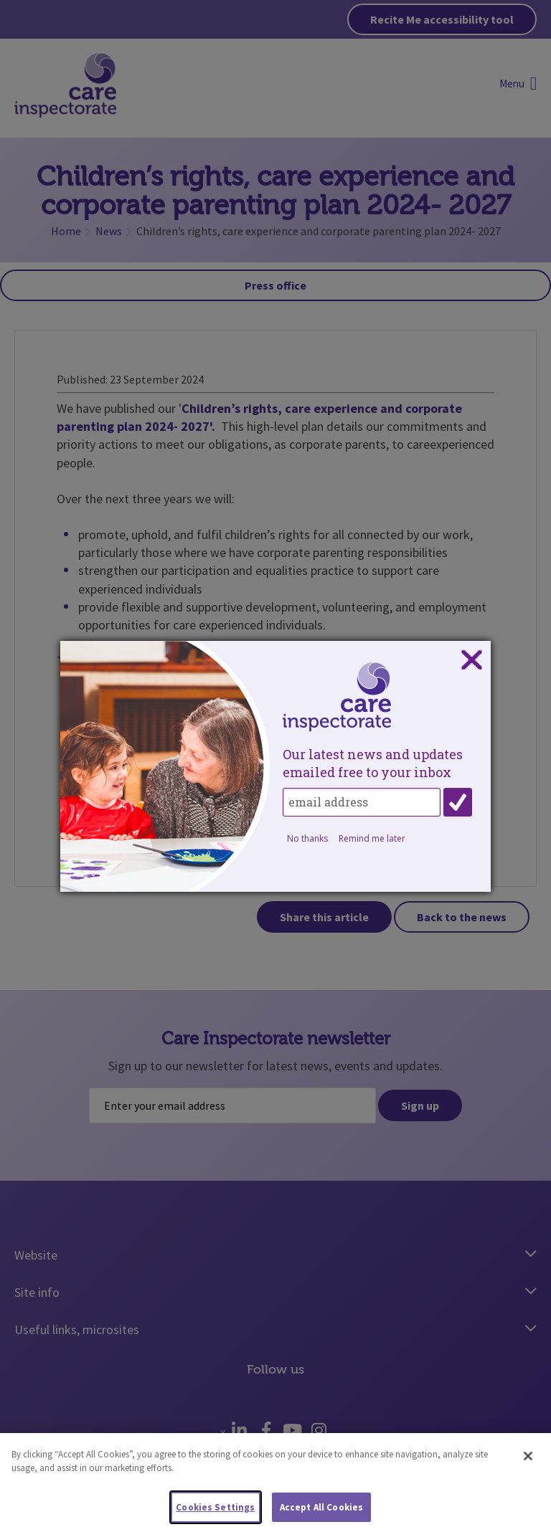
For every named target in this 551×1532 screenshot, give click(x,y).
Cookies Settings (215, 1512)
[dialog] (275, 766)
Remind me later (372, 838)
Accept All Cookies (321, 1512)
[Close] (528, 1461)
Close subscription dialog (471, 660)
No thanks (307, 838)
